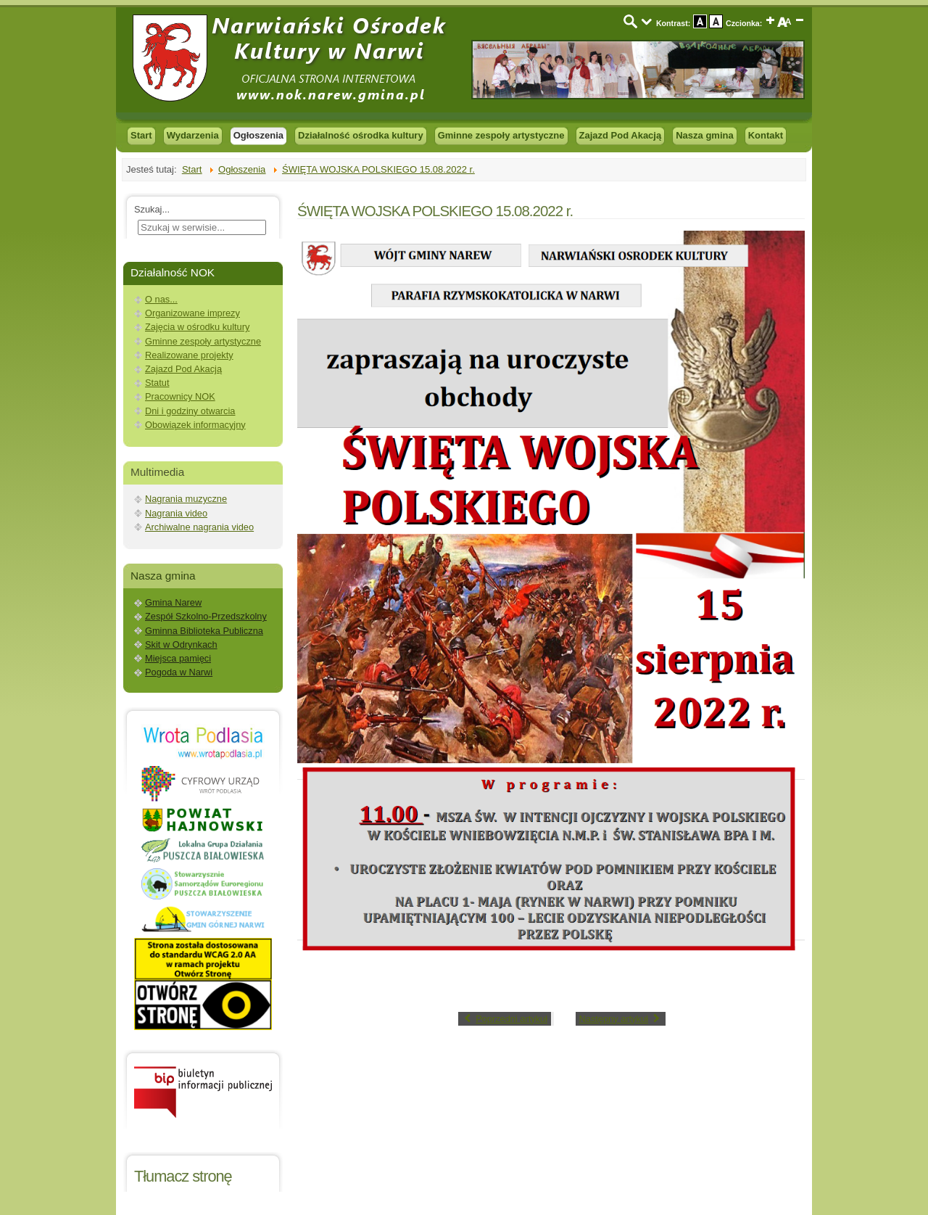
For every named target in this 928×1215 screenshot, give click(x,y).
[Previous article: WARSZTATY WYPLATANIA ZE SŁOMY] (504, 1019)
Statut (157, 382)
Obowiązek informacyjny (195, 424)
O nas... (161, 299)
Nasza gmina (704, 135)
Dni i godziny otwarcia (190, 410)
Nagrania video (176, 513)
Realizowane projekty (189, 355)
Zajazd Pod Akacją (620, 135)
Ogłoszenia (258, 135)
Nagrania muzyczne (186, 498)
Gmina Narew (173, 602)
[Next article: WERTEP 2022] (621, 1019)
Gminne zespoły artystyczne (501, 135)
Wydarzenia (193, 135)
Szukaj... (152, 209)
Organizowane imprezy (192, 313)
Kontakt (765, 135)
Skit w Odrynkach (181, 644)
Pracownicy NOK (180, 396)
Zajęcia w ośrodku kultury (197, 326)
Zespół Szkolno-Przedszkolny (206, 616)
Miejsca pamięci (178, 658)
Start (141, 135)
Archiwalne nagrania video (199, 527)
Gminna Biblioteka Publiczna (204, 630)
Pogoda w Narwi (178, 672)
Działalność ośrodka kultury (360, 135)
